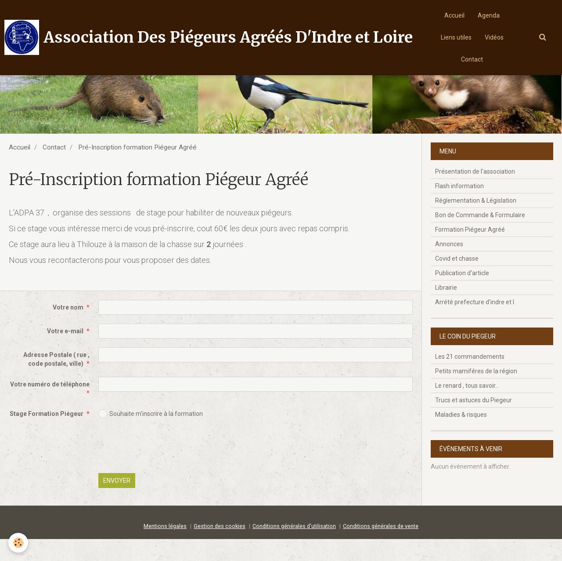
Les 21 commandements (469, 378)
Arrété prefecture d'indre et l (474, 324)
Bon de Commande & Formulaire (480, 236)
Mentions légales (165, 548)
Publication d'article (462, 295)
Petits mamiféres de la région (476, 393)
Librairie (446, 309)
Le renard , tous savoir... (467, 407)
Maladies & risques (461, 436)
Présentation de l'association (475, 193)
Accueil (454, 15)
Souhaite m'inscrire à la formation (150, 435)
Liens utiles (456, 37)
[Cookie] (19, 543)
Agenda (489, 15)
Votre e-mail (65, 353)
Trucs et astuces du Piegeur (473, 422)
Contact (472, 59)
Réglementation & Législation (475, 222)
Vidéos (494, 37)
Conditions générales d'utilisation (294, 548)
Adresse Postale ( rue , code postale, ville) (56, 381)
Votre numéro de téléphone (50, 406)
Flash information (459, 207)
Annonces (449, 266)
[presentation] (165, 469)
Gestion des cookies (219, 548)
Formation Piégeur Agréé (470, 251)
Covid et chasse (457, 280)
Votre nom (68, 329)
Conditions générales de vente (380, 548)
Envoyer (116, 502)
